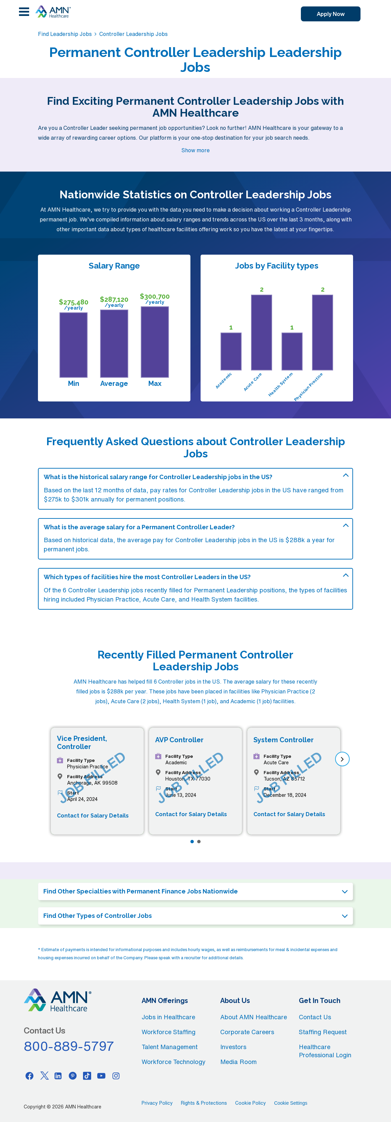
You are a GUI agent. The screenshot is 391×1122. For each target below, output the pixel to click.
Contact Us (315, 1017)
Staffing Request (323, 1032)
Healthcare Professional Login (325, 1051)
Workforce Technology (174, 1062)
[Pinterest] (72, 1075)
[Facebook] (29, 1075)
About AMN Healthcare (253, 1017)
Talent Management (170, 1047)
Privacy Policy (157, 1103)
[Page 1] (192, 841)
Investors (233, 1047)
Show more (195, 150)
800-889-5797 (69, 1046)
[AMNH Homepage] (53, 11)
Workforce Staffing (169, 1032)
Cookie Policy (250, 1103)
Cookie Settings (290, 1103)
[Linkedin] (58, 1075)
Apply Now (331, 14)
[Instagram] (116, 1075)
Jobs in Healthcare (168, 1017)
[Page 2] (199, 841)
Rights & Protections (204, 1103)
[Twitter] (43, 1075)
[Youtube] (101, 1075)
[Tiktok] (87, 1075)
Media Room (238, 1062)
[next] (342, 759)
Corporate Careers (247, 1032)
